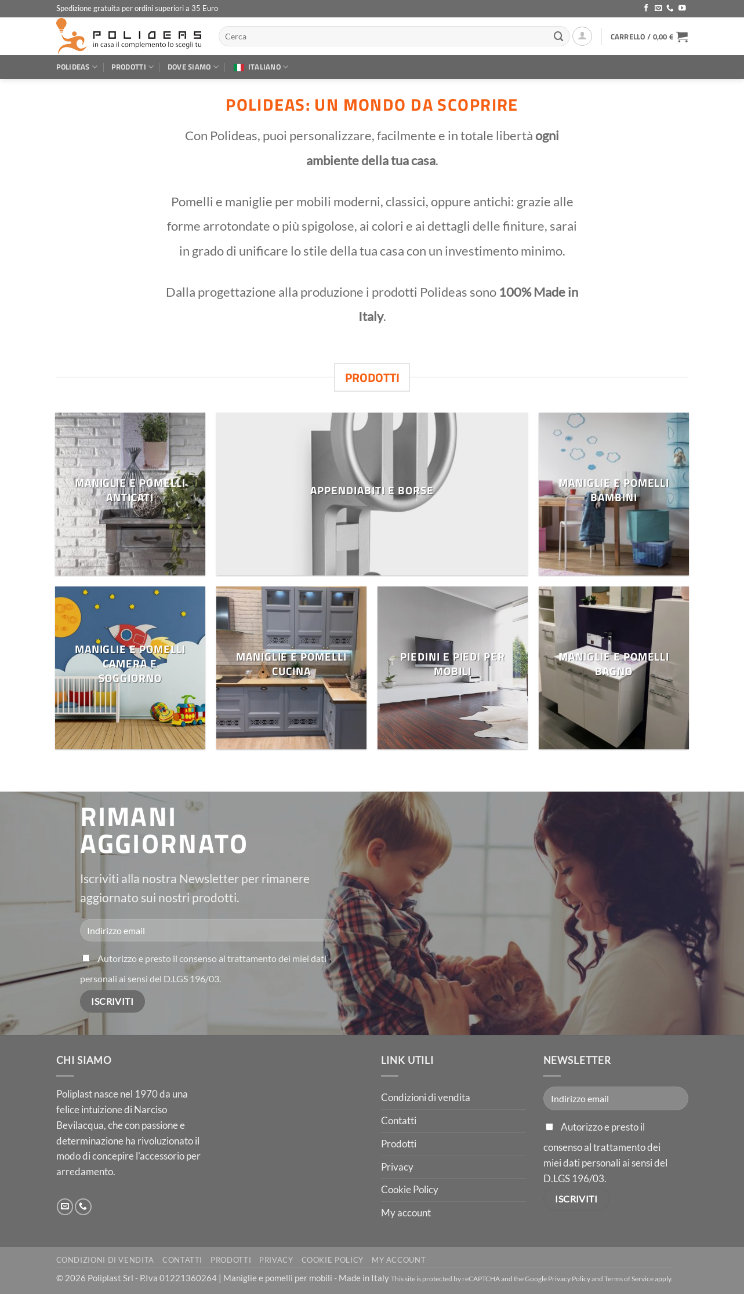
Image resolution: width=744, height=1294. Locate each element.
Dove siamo (193, 66)
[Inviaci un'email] (658, 9)
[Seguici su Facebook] (646, 9)
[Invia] (559, 36)
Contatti (398, 1120)
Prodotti (132, 66)
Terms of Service (629, 1278)
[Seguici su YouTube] (682, 9)
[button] (582, 36)
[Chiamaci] (670, 9)
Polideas (77, 66)
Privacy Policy (569, 1278)
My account (406, 1212)
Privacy (397, 1167)
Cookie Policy (409, 1189)
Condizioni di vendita (425, 1097)
